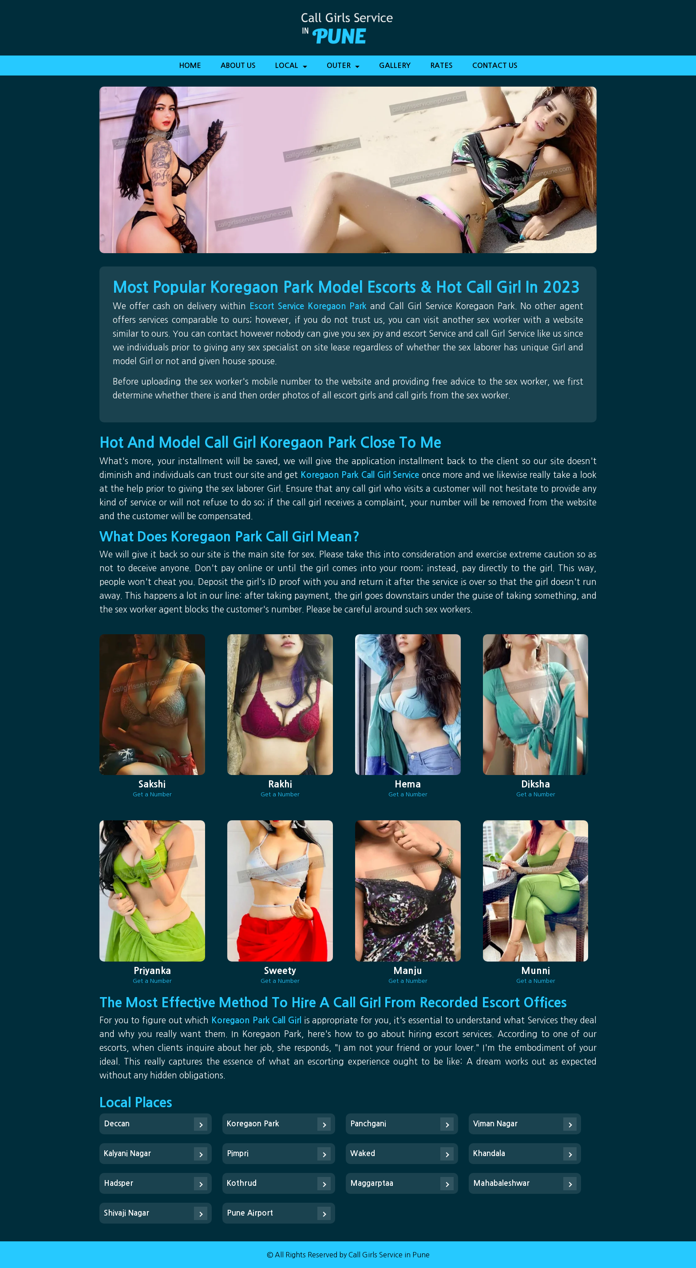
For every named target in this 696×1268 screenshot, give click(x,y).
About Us (238, 65)
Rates (441, 65)
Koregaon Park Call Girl (256, 1020)
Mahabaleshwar (501, 1183)
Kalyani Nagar (127, 1153)
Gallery (395, 65)
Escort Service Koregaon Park (309, 306)
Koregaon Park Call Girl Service (361, 475)
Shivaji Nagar (126, 1213)
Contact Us (495, 65)
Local (291, 68)
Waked (362, 1153)
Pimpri (238, 1153)
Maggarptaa (371, 1183)
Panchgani (368, 1124)
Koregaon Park (253, 1124)
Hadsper (118, 1183)
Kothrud (242, 1183)
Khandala (489, 1153)
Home (190, 65)
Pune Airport (250, 1213)
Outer (343, 68)
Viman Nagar (495, 1124)
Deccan (117, 1124)
